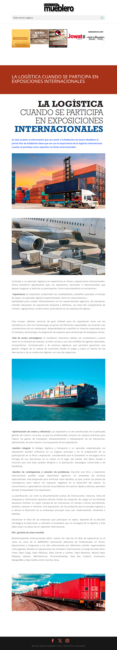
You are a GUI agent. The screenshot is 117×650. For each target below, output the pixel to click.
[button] (13, 44)
